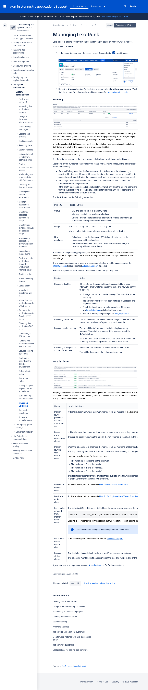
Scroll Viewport (80, 666)
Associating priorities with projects (68, 611)
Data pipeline (24, 286)
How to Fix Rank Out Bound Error (113, 485)
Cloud (110, 25)
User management (21, 61)
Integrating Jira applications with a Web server (26, 303)
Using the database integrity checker (26, 119)
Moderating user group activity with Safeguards (26, 177)
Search (125, 6)
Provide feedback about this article (99, 583)
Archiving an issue (61, 627)
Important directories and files (25, 293)
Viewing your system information (24, 195)
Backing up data (26, 141)
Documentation (79, 6)
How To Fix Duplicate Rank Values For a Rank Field (121, 496)
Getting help (18, 458)
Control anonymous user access (26, 167)
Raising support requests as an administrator (26, 388)
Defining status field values (65, 601)
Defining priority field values (65, 616)
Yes (72, 583)
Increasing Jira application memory (25, 109)
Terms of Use (102, 682)
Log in (133, 6)
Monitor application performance (24, 205)
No (78, 583)
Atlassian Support (90, 266)
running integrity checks (117, 92)
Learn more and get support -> (114, 16)
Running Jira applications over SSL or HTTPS (26, 344)
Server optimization (24, 432)
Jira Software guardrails (63, 645)
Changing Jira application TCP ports (26, 326)
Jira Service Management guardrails (69, 632)
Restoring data (25, 145)
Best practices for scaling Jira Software (70, 650)
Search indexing (26, 150)
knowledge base (93, 310)
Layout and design (21, 57)
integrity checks (60, 266)
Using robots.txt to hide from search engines (26, 157)
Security (115, 682)
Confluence (66, 666)
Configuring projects (22, 66)
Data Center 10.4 (125, 25)
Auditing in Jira (25, 274)
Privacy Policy (86, 682)
